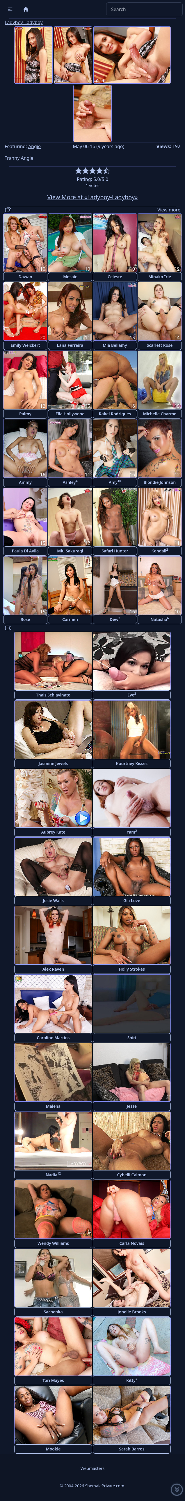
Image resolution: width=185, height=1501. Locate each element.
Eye (131, 695)
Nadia (53, 1174)
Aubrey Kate (53, 832)
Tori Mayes (53, 1380)
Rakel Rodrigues (115, 413)
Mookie (53, 1449)
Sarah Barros (131, 1449)
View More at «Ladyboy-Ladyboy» (92, 197)
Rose (25, 619)
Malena (53, 1106)
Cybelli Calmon (131, 1174)
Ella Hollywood (70, 413)
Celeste (115, 276)
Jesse (132, 1106)
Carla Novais (131, 1243)
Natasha (159, 619)
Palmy (25, 413)
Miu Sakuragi (70, 551)
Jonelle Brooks (132, 1312)
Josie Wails (53, 900)
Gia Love (131, 900)
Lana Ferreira (70, 345)
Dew (115, 619)
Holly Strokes (132, 969)
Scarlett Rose (160, 345)
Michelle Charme (160, 413)
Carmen (70, 619)
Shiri (131, 1037)
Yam (132, 832)
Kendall (159, 550)
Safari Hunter (115, 551)
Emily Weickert (25, 345)
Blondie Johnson (160, 482)
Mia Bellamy (115, 345)
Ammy (25, 482)
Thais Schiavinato (53, 695)
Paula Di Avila (25, 551)
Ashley (70, 482)
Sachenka (53, 1312)
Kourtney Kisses (131, 763)
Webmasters (92, 1468)
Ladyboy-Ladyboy (24, 22)
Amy (115, 482)
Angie (34, 146)
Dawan (25, 276)
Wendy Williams (53, 1243)
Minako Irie (159, 276)
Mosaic (70, 276)
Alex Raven (53, 969)
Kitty (131, 1380)
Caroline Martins (53, 1037)
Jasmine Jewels (53, 763)
